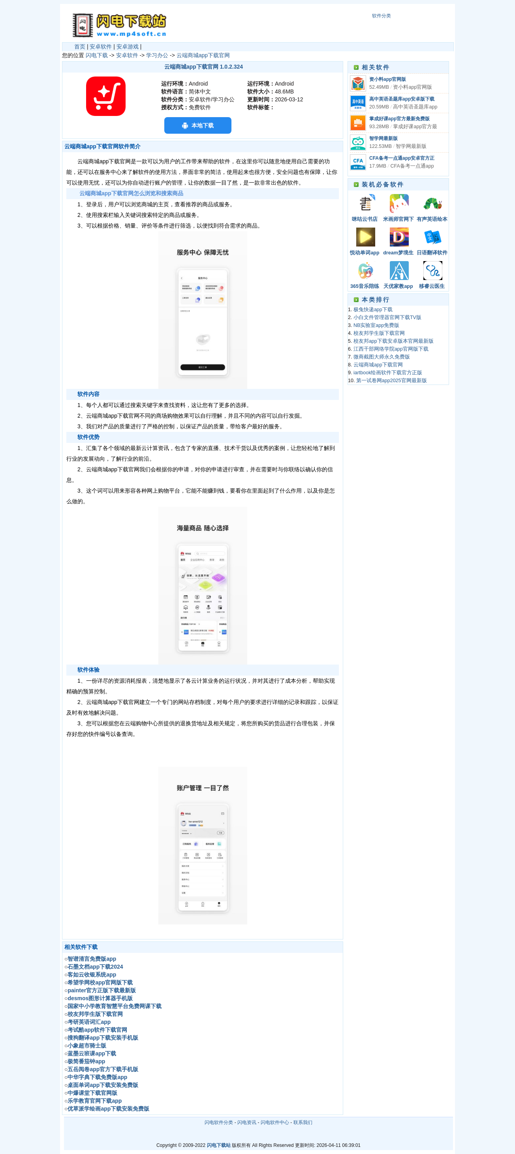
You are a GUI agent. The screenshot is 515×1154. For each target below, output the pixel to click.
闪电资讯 (246, 1122)
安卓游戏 (128, 46)
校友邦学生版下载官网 (379, 333)
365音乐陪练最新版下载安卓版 (365, 287)
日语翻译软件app (432, 253)
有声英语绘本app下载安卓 (432, 220)
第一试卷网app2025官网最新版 (391, 380)
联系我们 (302, 1122)
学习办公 (157, 55)
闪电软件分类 (219, 1122)
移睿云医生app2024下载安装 (432, 287)
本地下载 (203, 125)
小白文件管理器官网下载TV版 (387, 317)
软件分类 (381, 16)
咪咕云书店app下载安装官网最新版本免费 (365, 220)
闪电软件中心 (275, 1122)
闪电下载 (97, 55)
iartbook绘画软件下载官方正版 (387, 372)
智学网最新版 (383, 138)
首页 (79, 46)
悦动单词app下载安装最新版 (365, 253)
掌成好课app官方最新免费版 (399, 118)
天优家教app (398, 286)
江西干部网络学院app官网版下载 (391, 349)
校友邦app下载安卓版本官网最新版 (393, 341)
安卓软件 (101, 46)
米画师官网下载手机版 (398, 220)
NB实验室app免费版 (376, 325)
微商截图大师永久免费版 (381, 357)
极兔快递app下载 (373, 309)
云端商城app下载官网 (203, 55)
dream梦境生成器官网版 (398, 253)
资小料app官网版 (387, 79)
